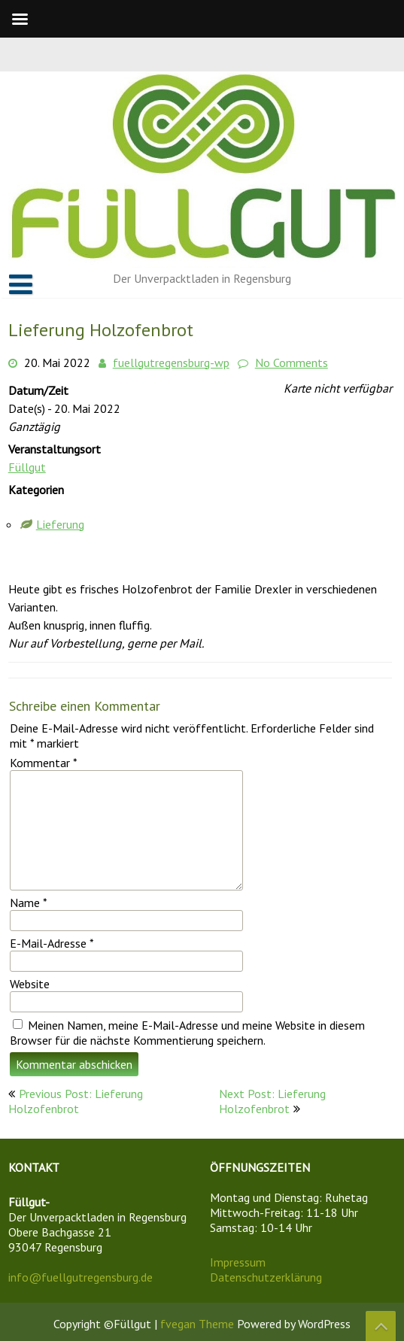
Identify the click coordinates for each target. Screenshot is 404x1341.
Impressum (238, 1262)
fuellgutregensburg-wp (171, 362)
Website (30, 983)
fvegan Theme (198, 1323)
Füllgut (27, 467)
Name (28, 902)
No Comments (291, 362)
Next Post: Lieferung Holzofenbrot (272, 1101)
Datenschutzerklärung (266, 1277)
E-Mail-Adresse (52, 943)
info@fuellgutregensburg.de (80, 1277)
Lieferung (60, 524)
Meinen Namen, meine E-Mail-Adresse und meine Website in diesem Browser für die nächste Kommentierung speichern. (187, 1033)
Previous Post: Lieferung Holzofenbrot (75, 1101)
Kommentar (43, 762)
